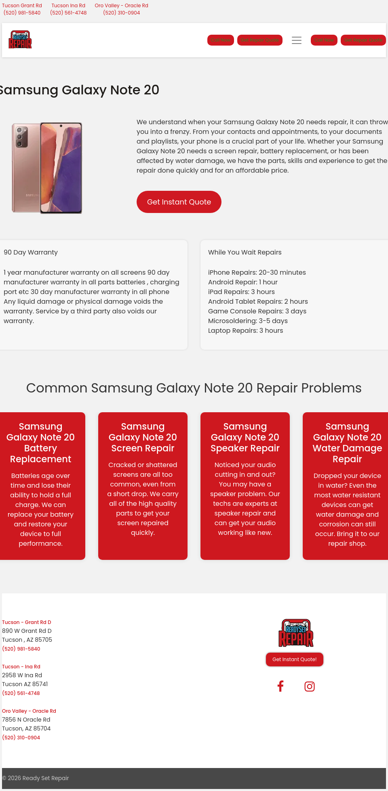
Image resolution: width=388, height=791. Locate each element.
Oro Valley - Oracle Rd (121, 5)
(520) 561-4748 (68, 12)
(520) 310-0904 (121, 12)
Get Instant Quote (179, 202)
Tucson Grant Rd (22, 5)
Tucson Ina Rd (68, 5)
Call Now (220, 40)
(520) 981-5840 (22, 12)
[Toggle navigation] (297, 40)
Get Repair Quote (260, 40)
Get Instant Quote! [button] (294, 659)
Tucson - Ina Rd (21, 666)
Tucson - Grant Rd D (26, 622)
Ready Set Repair (46, 778)
